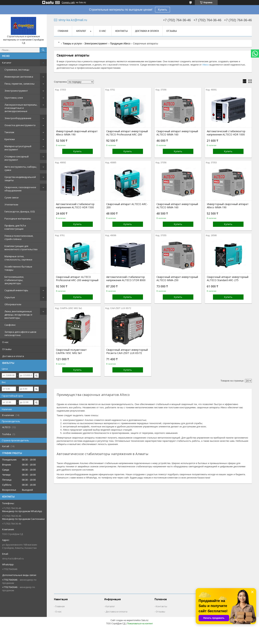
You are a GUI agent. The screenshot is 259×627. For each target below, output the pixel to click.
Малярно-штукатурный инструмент (17, 148)
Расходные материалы (17, 218)
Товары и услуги (72, 43)
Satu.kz (144, 620)
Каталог (6, 62)
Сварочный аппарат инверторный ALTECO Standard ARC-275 (227, 278)
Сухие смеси (11, 197)
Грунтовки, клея (13, 97)
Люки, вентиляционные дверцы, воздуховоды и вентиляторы (18, 314)
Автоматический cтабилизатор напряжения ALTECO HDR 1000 (226, 133)
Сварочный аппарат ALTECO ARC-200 (127, 206)
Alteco (205, 64)
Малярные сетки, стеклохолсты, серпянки (18, 258)
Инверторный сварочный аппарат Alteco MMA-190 (77, 133)
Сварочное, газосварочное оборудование (20, 189)
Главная (63, 30)
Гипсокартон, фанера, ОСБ (19, 211)
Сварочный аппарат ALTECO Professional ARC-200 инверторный (77, 278)
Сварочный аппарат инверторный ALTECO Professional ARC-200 (127, 133)
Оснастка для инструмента (19, 125)
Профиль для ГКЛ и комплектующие (15, 227)
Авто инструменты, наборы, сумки (20, 168)
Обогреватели (12, 304)
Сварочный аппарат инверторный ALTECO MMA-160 (177, 133)
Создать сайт (68, 2)
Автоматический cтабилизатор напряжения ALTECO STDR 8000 (126, 278)
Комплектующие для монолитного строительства (20, 247)
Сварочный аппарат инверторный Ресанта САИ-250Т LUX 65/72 (127, 351)
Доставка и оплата (13, 356)
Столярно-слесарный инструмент (16, 158)
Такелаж (9, 132)
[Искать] (43, 50)
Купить (162, 9)
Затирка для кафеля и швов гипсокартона (20, 333)
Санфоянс (10, 324)
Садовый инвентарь (16, 290)
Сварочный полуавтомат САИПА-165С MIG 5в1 (71, 351)
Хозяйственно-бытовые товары (18, 268)
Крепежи (9, 139)
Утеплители (11, 204)
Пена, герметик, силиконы (19, 83)
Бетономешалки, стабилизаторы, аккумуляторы (14, 280)
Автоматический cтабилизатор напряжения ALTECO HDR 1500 (75, 206)
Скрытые (9, 297)
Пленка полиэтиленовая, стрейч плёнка (18, 237)
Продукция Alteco (120, 43)
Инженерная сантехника (18, 76)
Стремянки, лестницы (16, 69)
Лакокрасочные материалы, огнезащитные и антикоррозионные (20, 108)
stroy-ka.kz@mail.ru (13, 558)
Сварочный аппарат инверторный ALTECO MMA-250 (177, 278)
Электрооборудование (17, 118)
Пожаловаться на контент (140, 623)
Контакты (121, 30)
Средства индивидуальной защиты (20, 178)
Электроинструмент (16, 90)
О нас (5, 342)
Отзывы (7, 349)
